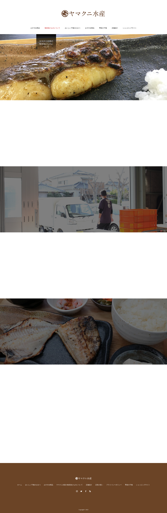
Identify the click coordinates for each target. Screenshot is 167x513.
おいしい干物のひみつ (72, 28)
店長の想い (99, 485)
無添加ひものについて (52, 28)
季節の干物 (103, 28)
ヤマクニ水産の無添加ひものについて (69, 485)
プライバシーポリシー (114, 485)
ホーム (19, 485)
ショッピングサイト (130, 28)
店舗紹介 (115, 28)
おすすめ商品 (35, 28)
